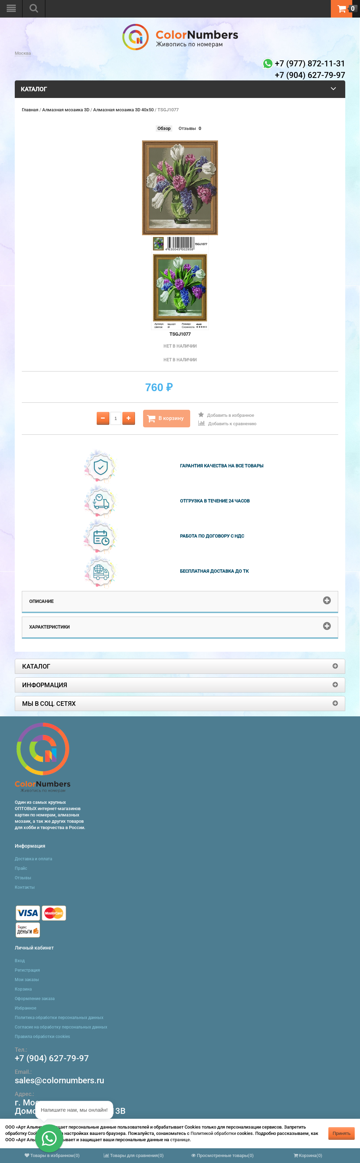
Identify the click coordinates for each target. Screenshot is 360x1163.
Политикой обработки (213, 1133)
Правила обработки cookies (42, 1036)
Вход (20, 960)
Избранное (25, 1008)
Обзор (164, 128)
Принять (342, 1133)
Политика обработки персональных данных (59, 1017)
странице (180, 1139)
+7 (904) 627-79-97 (52, 1058)
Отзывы (187, 128)
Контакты (25, 887)
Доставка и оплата (33, 858)
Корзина (23, 989)
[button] (49, 1138)
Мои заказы (27, 979)
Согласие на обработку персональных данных (61, 1027)
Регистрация (27, 970)
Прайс (21, 868)
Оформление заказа (34, 998)
